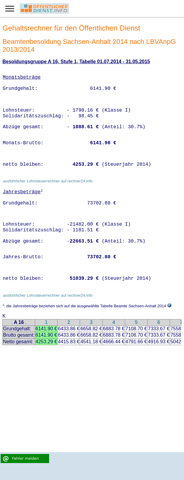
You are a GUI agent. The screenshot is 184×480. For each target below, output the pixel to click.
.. (12, 323)
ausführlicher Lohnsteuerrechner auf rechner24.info (48, 181)
